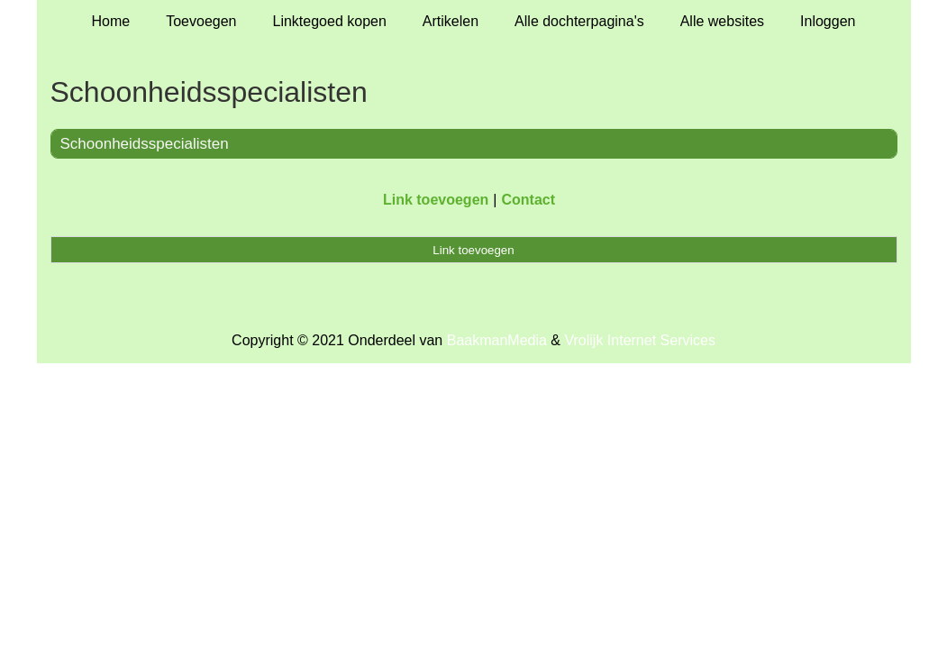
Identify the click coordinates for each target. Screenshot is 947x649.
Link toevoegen (435, 199)
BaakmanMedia (497, 340)
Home (111, 21)
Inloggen (827, 21)
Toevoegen (201, 21)
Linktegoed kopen (330, 21)
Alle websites (722, 21)
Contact (528, 199)
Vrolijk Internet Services (639, 340)
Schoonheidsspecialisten (144, 143)
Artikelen (450, 21)
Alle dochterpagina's (579, 21)
